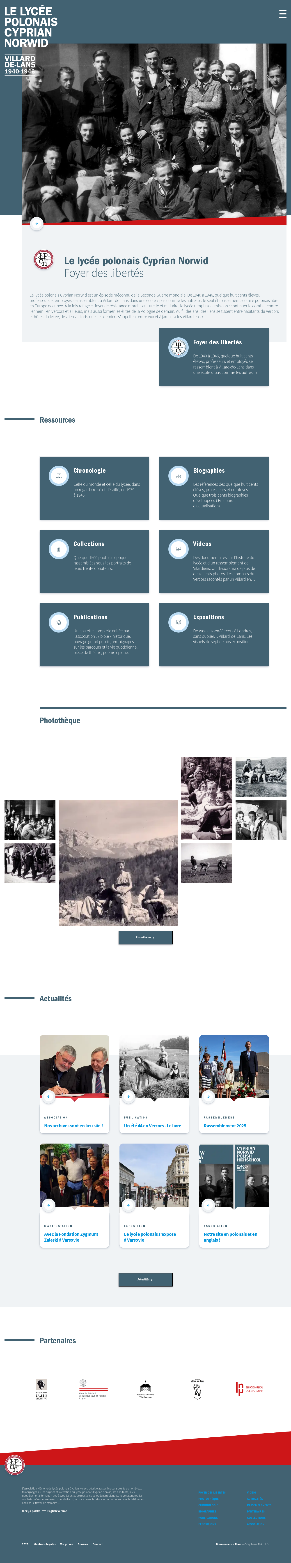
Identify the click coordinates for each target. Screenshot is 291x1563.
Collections (256, 1518)
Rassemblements (259, 1505)
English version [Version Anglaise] (57, 1511)
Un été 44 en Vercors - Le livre (152, 1126)
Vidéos (252, 1492)
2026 (25, 1544)
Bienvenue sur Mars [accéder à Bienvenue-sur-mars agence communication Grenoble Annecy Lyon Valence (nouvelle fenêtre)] (228, 1544)
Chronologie (208, 1505)
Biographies (207, 1511)
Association (255, 1524)
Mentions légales (45, 1544)
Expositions (207, 1524)
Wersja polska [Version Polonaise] (31, 1511)
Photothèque (145, 937)
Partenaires (256, 1511)
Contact (98, 1544)
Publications (208, 1518)
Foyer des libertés (212, 1492)
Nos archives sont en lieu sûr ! (73, 1126)
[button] (277, 14)
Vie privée (66, 1544)
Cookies (83, 1544)
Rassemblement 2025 (225, 1126)
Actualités (144, 1279)
